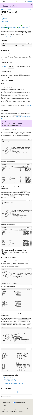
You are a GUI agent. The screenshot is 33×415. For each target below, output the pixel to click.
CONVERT (20, 123)
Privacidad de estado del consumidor (19, 409)
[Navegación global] (1, 2)
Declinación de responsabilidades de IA (9, 408)
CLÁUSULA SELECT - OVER (24, 67)
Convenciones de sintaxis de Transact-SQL (11, 36)
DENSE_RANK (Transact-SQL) (9, 379)
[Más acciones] (31, 9)
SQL (5, 9)
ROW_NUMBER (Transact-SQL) (10, 380)
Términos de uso (5, 411)
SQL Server (9, 9)
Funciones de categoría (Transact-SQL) (11, 382)
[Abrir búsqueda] (26, 2)
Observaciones (5, 21)
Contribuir (4, 409)
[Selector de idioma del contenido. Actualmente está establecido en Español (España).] (6, 402)
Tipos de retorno (5, 19)
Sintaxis (3, 16)
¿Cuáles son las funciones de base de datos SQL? (13, 383)
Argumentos (4, 18)
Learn (2, 9)
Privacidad (9, 409)
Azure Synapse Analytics (11, 27)
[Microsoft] (16, 1)
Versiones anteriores (21, 408)
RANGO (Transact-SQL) (8, 377)
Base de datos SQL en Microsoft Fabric (17, 28)
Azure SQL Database (17, 25)
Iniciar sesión (29, 1)
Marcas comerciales (13, 411)
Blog (27, 408)
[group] (16, 46)
